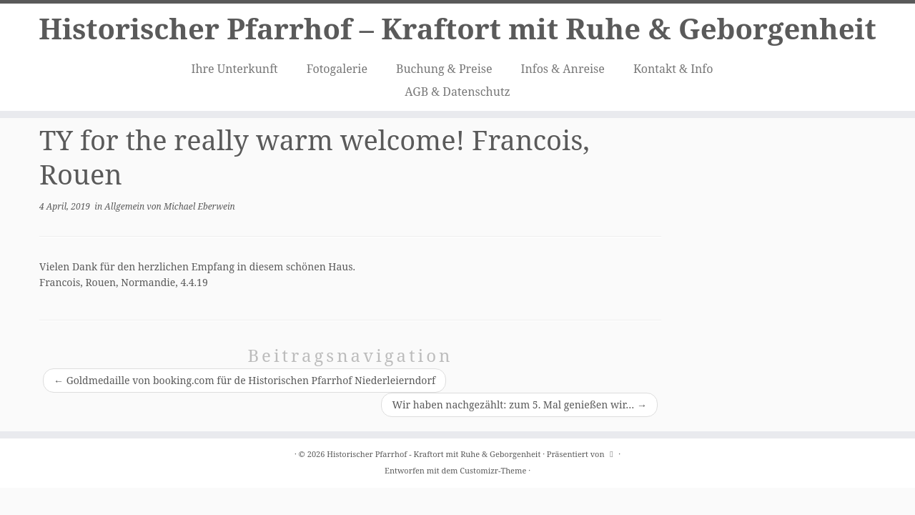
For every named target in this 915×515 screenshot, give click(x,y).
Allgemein (125, 206)
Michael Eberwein (199, 206)
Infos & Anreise (563, 69)
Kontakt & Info (673, 69)
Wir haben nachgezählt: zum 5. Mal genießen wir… (519, 404)
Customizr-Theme (493, 470)
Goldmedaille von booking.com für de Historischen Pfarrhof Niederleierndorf (244, 380)
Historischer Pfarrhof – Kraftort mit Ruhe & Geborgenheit (457, 28)
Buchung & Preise (444, 69)
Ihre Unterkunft (235, 69)
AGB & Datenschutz (457, 91)
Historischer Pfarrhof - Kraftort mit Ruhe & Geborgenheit (433, 453)
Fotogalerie (337, 69)
